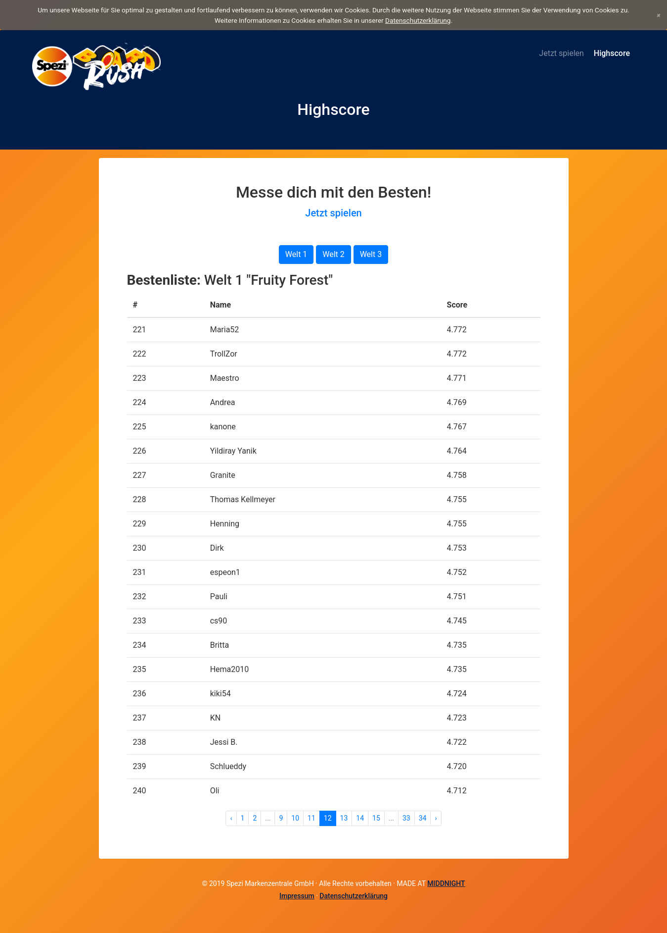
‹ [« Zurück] (231, 818)
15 (376, 818)
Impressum (296, 896)
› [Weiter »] (436, 818)
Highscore (612, 53)
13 (344, 818)
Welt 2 (333, 254)
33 (406, 818)
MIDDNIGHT (446, 883)
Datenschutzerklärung (417, 20)
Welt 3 (371, 254)
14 (360, 818)
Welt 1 (296, 254)
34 (423, 818)
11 (311, 818)
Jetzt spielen (561, 53)
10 (295, 818)
